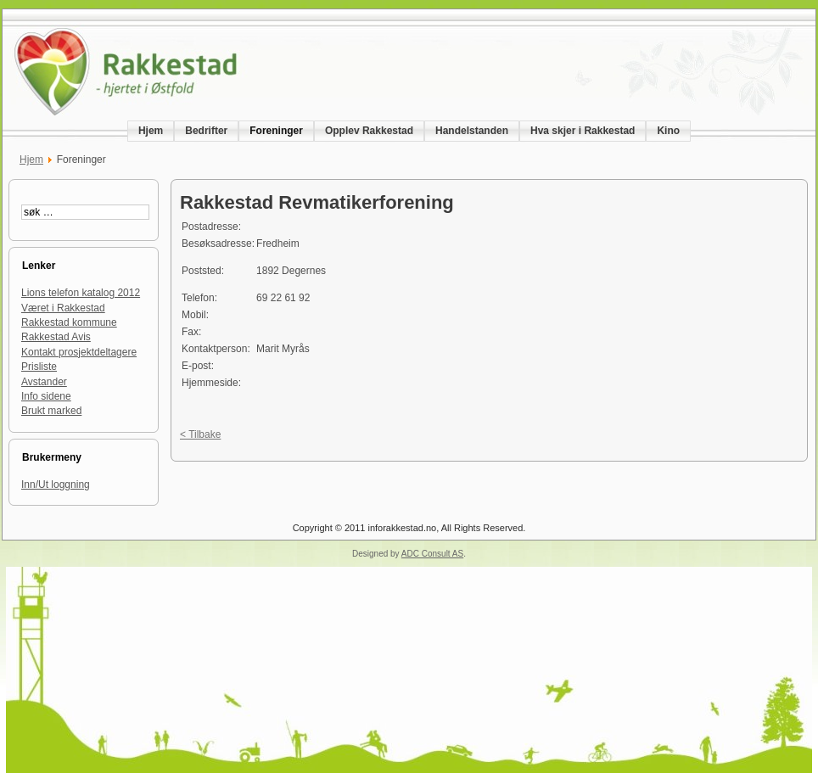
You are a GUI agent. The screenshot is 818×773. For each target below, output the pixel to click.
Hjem (31, 159)
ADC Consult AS (432, 553)
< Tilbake (200, 434)
